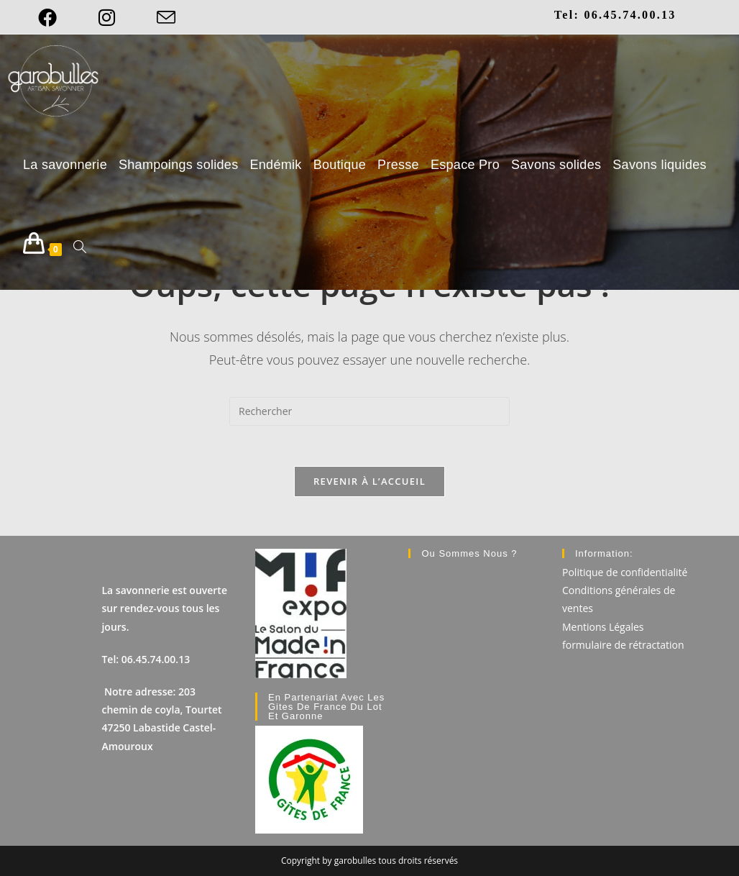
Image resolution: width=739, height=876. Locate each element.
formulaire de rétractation (623, 645)
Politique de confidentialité (624, 572)
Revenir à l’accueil (369, 484)
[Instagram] (107, 17)
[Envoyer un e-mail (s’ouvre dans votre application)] (166, 17)
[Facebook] (58, 17)
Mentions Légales (603, 626)
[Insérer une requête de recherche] (369, 411)
